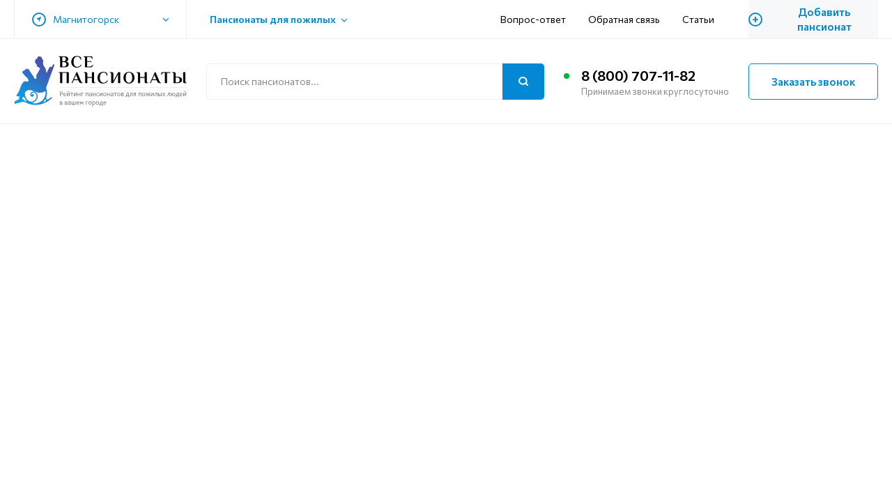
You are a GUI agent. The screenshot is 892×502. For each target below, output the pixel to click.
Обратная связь (624, 19)
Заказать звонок (813, 81)
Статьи (698, 19)
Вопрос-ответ (533, 19)
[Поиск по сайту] (375, 81)
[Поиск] (523, 81)
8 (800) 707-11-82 (638, 75)
